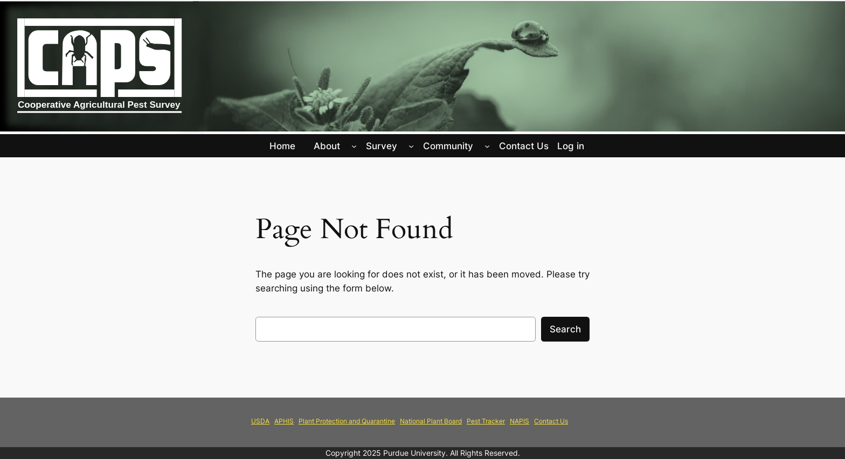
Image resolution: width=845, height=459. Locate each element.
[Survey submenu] (411, 146)
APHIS (284, 421)
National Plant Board (431, 421)
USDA (260, 421)
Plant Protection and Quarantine (347, 421)
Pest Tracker (486, 421)
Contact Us (551, 421)
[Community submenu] (487, 146)
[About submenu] (354, 146)
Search (565, 329)
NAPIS (519, 421)
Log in (570, 146)
